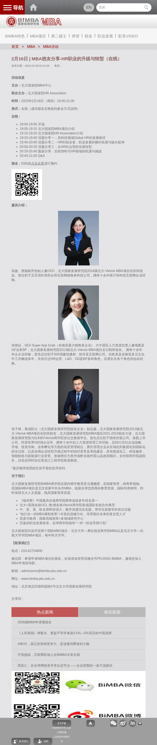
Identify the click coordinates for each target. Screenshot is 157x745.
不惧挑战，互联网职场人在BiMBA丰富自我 (49, 654)
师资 (76, 36)
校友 (88, 36)
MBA (31, 47)
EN (88, 7)
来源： (58, 65)
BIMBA (33, 7)
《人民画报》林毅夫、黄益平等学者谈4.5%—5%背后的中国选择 (65, 633)
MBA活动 (50, 47)
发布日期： (18, 65)
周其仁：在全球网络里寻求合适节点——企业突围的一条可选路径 (65, 665)
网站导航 (12, 7)
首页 (15, 47)
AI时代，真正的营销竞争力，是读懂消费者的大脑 (53, 644)
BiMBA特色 (15, 36)
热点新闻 (45, 612)
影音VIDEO (128, 36)
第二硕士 (59, 36)
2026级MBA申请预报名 (35, 622)
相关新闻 (112, 612)
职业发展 (105, 36)
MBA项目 (38, 36)
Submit (146, 7)
